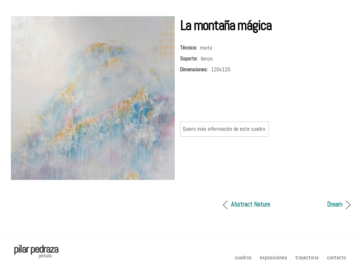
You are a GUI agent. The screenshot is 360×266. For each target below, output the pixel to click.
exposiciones (273, 257)
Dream (334, 204)
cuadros (243, 257)
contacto (336, 257)
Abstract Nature (250, 204)
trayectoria (307, 257)
